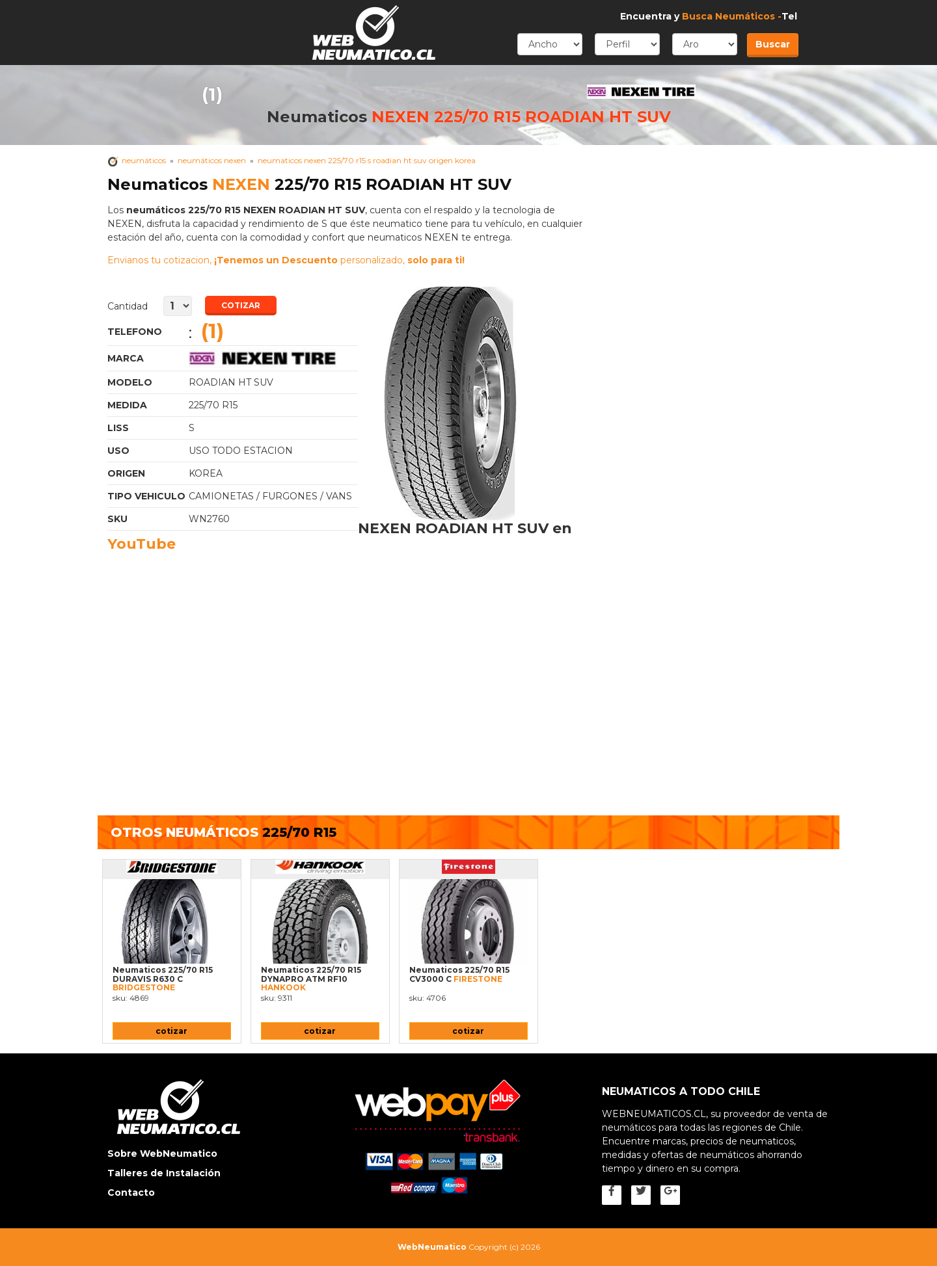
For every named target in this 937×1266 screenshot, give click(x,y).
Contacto (131, 1192)
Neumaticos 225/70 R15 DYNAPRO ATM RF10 (311, 979)
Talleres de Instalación (164, 1173)
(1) (212, 94)
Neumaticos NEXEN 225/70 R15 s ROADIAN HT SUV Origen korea (367, 160)
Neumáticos (144, 160)
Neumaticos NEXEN (273, 358)
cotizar (171, 1031)
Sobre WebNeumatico (162, 1153)
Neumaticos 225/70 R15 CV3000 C (459, 974)
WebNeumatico (432, 1247)
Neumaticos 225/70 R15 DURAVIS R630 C (163, 979)
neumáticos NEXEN (212, 160)
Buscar (772, 44)
